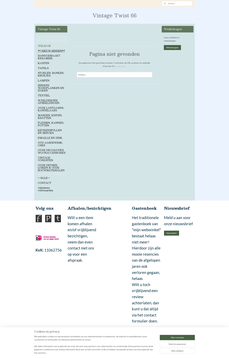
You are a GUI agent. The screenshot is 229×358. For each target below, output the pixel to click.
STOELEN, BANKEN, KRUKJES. (51, 74)
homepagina (120, 66)
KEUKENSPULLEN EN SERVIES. (50, 131)
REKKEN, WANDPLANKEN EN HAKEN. (51, 87)
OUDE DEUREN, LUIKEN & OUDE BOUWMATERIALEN (51, 167)
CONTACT (44, 183)
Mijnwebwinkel (144, 353)
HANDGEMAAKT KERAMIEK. (49, 57)
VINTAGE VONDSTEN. (46, 159)
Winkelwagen (172, 47)
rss (110, 353)
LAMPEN (44, 80)
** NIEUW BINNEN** (51, 51)
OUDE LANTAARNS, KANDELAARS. (51, 109)
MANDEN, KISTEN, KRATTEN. (50, 116)
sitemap (105, 353)
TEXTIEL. (44, 95)
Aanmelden (171, 233)
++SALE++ (44, 178)
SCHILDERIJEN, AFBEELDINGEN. (49, 101)
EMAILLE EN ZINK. (50, 138)
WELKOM (44, 46)
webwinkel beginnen (120, 353)
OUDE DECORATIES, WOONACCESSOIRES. (52, 151)
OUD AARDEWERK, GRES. (50, 144)
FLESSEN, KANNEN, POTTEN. (51, 124)
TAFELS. (43, 68)
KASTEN (43, 63)
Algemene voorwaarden (45, 189)
